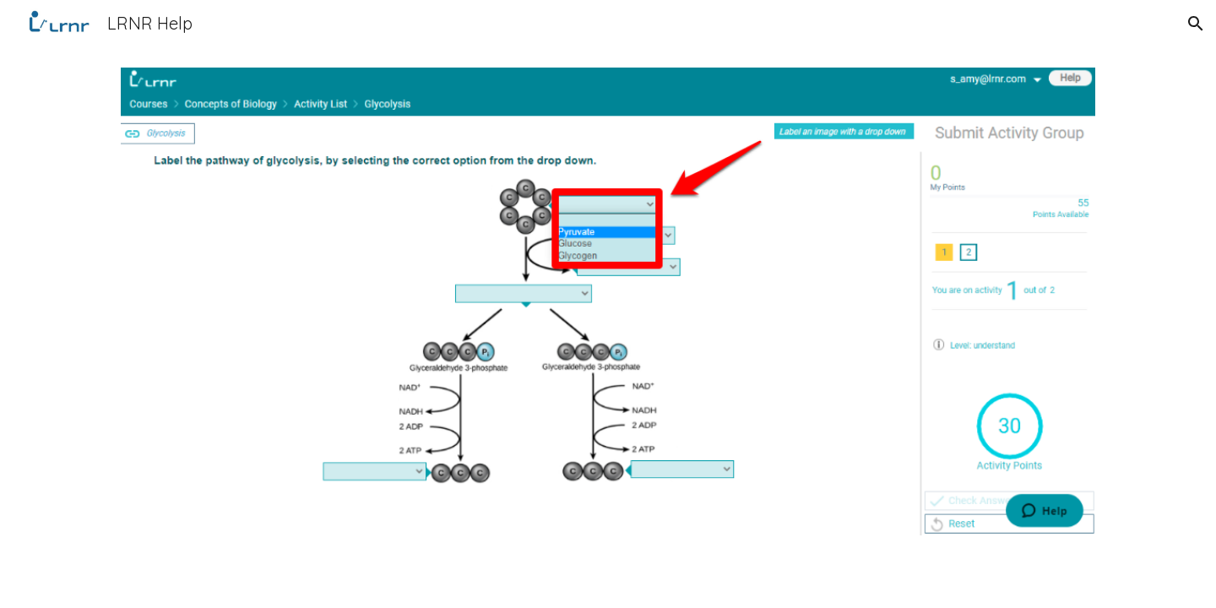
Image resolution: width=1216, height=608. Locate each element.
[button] (1195, 23)
